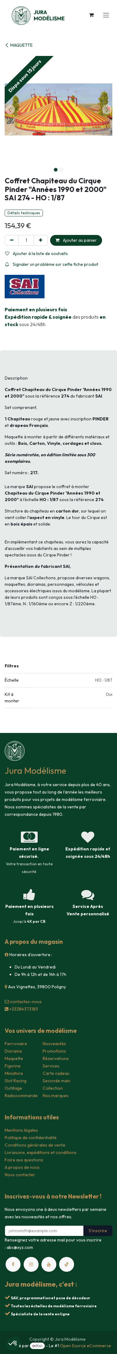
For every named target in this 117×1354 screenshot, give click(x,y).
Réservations (56, 1058)
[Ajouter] (41, 240)
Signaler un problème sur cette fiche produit (51, 264)
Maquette (14, 1058)
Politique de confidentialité (31, 1137)
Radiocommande (21, 1095)
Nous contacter (20, 1174)
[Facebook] (13, 1264)
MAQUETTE (19, 45)
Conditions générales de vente (35, 1145)
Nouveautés (54, 1043)
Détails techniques (23, 213)
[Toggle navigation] (106, 14)
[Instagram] (31, 1264)
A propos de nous (22, 1167)
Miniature (14, 1073)
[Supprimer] (12, 240)
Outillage (13, 1088)
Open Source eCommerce (85, 1345)
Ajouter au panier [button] (76, 240)
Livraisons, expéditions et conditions (41, 1152)
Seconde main (56, 1081)
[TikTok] (66, 1264)
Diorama (13, 1051)
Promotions (54, 1051)
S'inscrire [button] (98, 1230)
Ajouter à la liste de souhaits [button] (36, 253)
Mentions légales (21, 1130)
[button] (10, 109)
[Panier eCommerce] (91, 15)
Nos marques (55, 1095)
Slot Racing (15, 1081)
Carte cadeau (56, 1073)
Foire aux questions (24, 1160)
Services (51, 1066)
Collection (53, 1088)
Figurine (13, 1066)
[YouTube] (48, 1264)
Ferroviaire (16, 1043)
